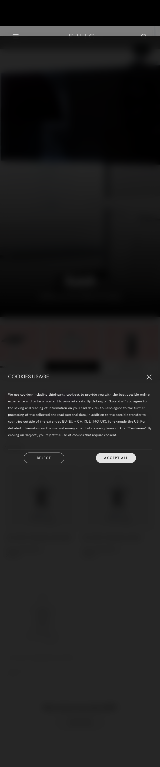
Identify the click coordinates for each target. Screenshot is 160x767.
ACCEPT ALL (116, 422)
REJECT (44, 422)
